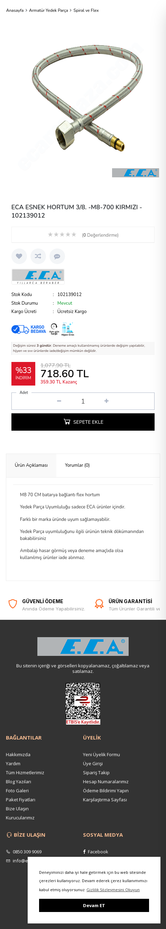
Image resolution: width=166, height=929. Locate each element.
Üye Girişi (93, 763)
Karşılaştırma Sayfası (105, 799)
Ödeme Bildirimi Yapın (106, 790)
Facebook (95, 851)
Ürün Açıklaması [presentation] (31, 465)
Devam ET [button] (94, 905)
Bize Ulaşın (17, 808)
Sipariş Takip (96, 772)
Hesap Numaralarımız (106, 781)
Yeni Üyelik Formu (101, 754)
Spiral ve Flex (86, 10)
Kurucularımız (20, 817)
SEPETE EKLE (83, 421)
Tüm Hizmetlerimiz (25, 772)
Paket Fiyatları (20, 799)
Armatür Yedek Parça (48, 10)
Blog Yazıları (18, 781)
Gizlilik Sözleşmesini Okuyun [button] (113, 889)
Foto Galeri (17, 790)
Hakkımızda (18, 754)
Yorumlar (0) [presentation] (77, 465)
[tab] (31, 465)
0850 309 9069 (24, 851)
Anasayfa (15, 10)
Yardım (13, 763)
